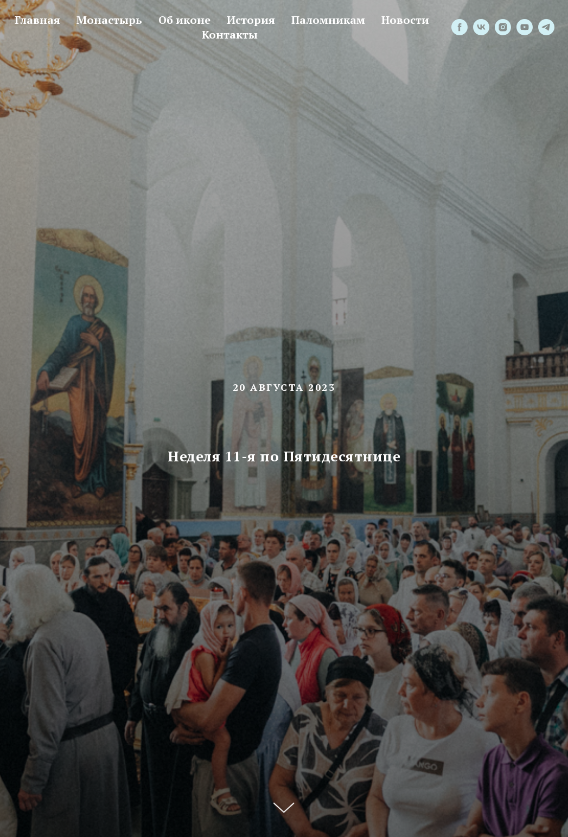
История (251, 19)
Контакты (230, 34)
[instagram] (503, 27)
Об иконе (184, 19)
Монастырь (109, 19)
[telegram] (546, 27)
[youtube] (524, 27)
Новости (405, 19)
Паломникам (328, 19)
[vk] (481, 27)
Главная (37, 19)
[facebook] (459, 27)
